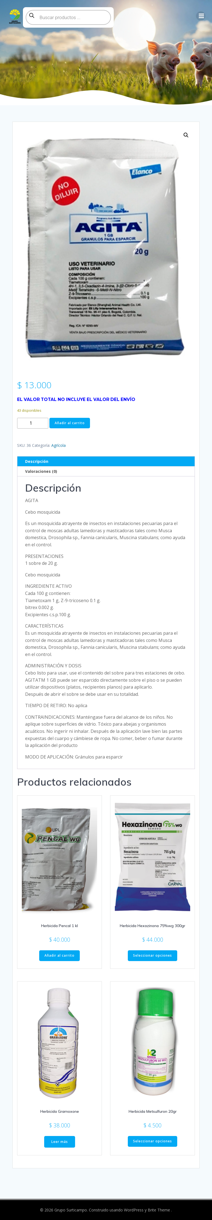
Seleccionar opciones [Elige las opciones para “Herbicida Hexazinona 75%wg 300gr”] (152, 955)
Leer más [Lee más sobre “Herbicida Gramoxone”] (59, 1141)
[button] (186, 135)
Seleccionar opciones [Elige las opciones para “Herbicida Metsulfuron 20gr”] (152, 1141)
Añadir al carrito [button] (59, 955)
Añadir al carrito (70, 423)
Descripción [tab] (36, 461)
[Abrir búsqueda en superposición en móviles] (68, 17)
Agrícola (58, 445)
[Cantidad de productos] (32, 423)
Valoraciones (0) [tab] (41, 471)
